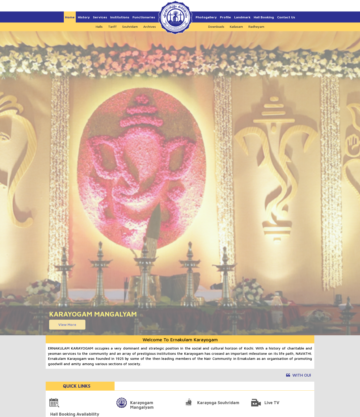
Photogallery (206, 17)
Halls (99, 26)
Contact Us (286, 17)
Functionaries (143, 17)
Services (100, 17)
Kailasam (236, 26)
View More (67, 325)
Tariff (112, 26)
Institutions (119, 17)
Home (70, 17)
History (84, 17)
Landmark (242, 17)
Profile (225, 17)
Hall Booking (264, 17)
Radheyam (256, 26)
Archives (149, 26)
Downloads (216, 26)
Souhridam (130, 26)
